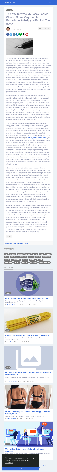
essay (9, 236)
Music (7, 259)
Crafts (20, 254)
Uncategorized (44, 262)
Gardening (22, 257)
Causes (12, 254)
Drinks (34, 254)
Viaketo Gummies (11, 418)
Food (6, 257)
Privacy (41, 466)
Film (41, 254)
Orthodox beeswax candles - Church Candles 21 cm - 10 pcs (27, 335)
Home (38, 257)
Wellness (33, 262)
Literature (46, 257)
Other (9, 10)
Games (13, 257)
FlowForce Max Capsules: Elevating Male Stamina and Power (27, 298)
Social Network (10, 2)
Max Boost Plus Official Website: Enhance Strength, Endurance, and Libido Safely (28, 374)
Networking (16, 259)
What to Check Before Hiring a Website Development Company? (24, 450)
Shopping (8, 262)
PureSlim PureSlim (12, 381)
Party (32, 259)
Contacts (46, 466)
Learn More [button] (9, 463)
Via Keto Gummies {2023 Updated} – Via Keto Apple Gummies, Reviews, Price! (27, 413)
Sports (16, 262)
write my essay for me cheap (37, 138)
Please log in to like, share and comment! (16, 243)
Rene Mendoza (15, 28)
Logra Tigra (10, 342)
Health (31, 257)
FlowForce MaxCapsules (13, 304)
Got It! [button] (20, 468)
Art (6, 254)
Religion (39, 259)
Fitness (48, 254)
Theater (25, 262)
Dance (27, 254)
